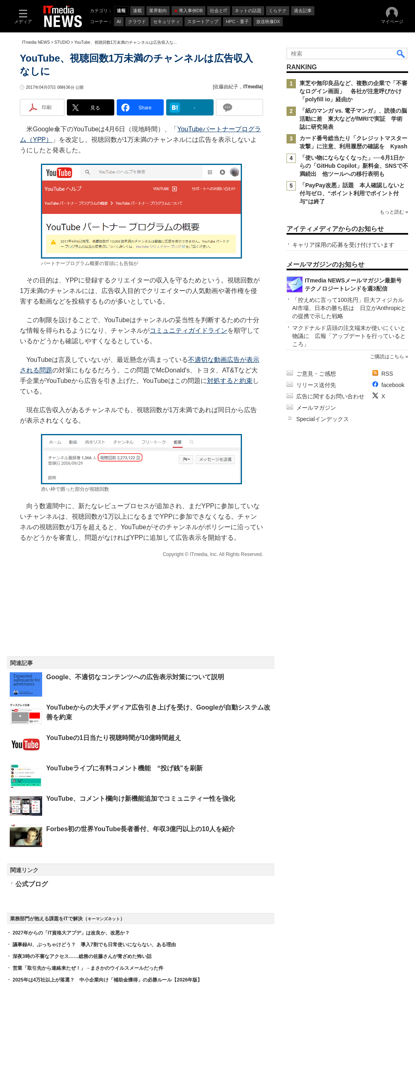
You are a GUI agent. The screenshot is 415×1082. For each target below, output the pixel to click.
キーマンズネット (104, 919)
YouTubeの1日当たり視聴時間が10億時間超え (113, 737)
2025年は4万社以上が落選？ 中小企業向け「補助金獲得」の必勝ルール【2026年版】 (107, 980)
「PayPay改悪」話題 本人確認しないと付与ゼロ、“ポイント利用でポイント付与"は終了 (352, 193)
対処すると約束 (229, 380)
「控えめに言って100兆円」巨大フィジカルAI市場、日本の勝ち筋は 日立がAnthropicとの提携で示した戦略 (349, 308)
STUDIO (62, 42)
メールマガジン (316, 407)
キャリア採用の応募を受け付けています (343, 245)
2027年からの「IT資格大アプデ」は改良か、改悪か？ (71, 933)
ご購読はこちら (387, 356)
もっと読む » (394, 212)
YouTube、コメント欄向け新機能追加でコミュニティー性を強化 (140, 798)
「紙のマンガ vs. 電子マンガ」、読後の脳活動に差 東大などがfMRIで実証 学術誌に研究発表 (353, 118)
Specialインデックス (322, 419)
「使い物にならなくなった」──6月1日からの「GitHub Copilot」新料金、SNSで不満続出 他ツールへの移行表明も (353, 165)
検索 (401, 53)
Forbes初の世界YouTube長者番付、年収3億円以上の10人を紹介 (140, 828)
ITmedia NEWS (36, 42)
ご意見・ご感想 (316, 373)
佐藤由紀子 (226, 87)
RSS (387, 373)
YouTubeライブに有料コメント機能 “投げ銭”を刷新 (124, 768)
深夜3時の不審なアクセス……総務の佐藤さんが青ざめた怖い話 (82, 956)
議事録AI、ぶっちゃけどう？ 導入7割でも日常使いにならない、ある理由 (94, 944)
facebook (392, 385)
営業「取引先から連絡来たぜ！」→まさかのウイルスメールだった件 (88, 968)
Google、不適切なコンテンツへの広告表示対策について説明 (135, 677)
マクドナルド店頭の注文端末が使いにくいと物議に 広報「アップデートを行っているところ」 (349, 336)
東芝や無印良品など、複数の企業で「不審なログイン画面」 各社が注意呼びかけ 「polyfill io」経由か (353, 91)
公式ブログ (31, 884)
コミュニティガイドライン (188, 330)
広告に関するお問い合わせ (330, 396)
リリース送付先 (316, 385)
